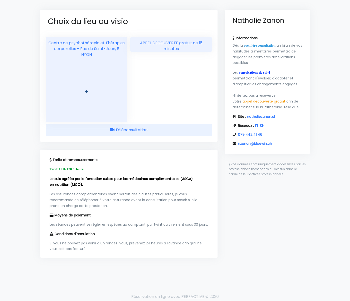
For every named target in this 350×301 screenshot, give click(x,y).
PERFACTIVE (192, 296)
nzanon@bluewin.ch (255, 143)
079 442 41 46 (250, 134)
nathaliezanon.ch (261, 116)
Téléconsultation (129, 130)
